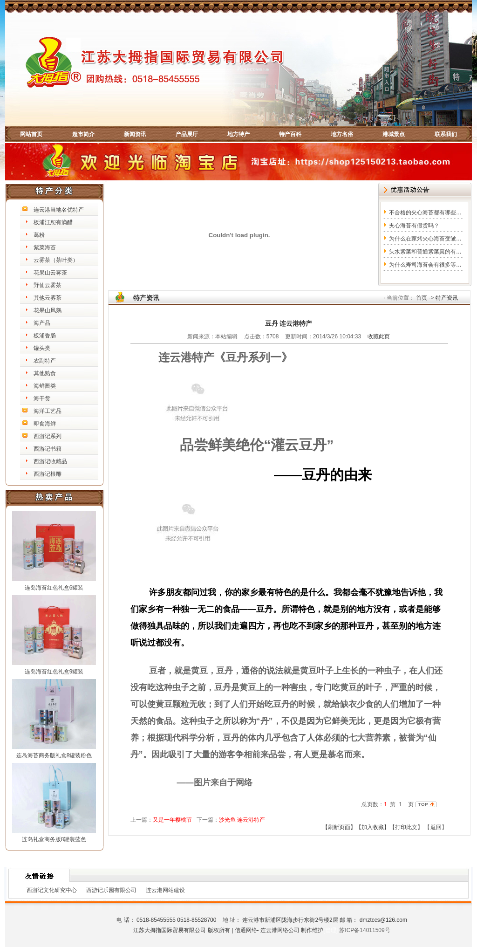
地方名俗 (342, 134)
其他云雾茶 (47, 298)
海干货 (42, 398)
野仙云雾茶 (47, 285)
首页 (421, 298)
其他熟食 (45, 373)
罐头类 (42, 348)
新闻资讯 (135, 134)
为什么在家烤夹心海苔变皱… (425, 238)
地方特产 (238, 134)
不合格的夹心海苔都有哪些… (425, 212)
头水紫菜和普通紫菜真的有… (425, 251)
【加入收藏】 (372, 827)
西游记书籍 (47, 449)
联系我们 (446, 134)
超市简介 (83, 134)
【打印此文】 (406, 827)
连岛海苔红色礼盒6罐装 (54, 587)
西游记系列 (47, 436)
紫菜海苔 (45, 247)
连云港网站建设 (165, 890)
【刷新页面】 (339, 827)
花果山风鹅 (47, 310)
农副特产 (45, 360)
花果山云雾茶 (50, 272)
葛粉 (39, 235)
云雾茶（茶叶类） (56, 260)
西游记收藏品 (50, 461)
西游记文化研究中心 (52, 890)
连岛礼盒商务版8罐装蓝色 (54, 839)
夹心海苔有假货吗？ (414, 225)
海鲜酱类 (45, 386)
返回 (436, 827)
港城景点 (393, 134)
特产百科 (290, 134)
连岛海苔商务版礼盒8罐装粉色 (54, 755)
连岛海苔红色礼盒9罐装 (54, 671)
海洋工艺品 (47, 411)
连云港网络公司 (280, 930)
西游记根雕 (47, 474)
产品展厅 (187, 134)
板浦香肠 (45, 335)
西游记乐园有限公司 (111, 890)
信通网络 (246, 930)
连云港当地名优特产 (59, 209)
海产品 (42, 323)
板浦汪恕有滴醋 (53, 222)
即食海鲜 (45, 423)
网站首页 (31, 134)
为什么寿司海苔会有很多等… (425, 264)
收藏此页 (379, 336)
